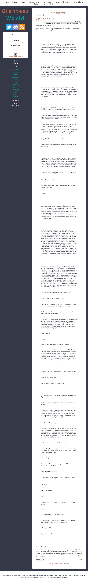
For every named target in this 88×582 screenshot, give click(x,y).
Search (45, 4)
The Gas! (54, 12)
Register (15, 2)
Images (36, 4)
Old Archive (66, 2)
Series (16, 82)
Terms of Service (15, 105)
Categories (15, 77)
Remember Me (15, 45)
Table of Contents (41, 18)
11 (42, 15)
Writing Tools (78, 2)
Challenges (15, 84)
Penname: (15, 35)
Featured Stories (34, 2)
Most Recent (47, 2)
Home (7, 2)
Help (52, 4)
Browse (57, 2)
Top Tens (15, 87)
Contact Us (15, 101)
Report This (50, 18)
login (56, 564)
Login (23, 2)
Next (81, 559)
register (60, 564)
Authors (15, 75)
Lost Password (18, 56)
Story (45, 20)
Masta (65, 12)
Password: (15, 40)
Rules (15, 103)
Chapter (40, 20)
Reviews (38, 15)
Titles (16, 79)
